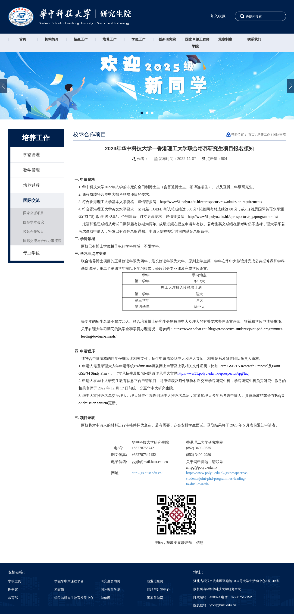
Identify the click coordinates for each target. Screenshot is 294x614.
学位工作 (138, 39)
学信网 (105, 598)
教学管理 (31, 170)
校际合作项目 (33, 231)
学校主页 (14, 581)
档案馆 (59, 589)
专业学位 (31, 253)
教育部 (13, 598)
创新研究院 (167, 39)
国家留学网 (155, 598)
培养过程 (31, 185)
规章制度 (225, 39)
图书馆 (13, 589)
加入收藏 (218, 16)
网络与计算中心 (158, 589)
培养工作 (109, 39)
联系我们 (254, 39)
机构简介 (52, 39)
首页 (22, 39)
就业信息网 (155, 581)
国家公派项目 (33, 213)
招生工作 (81, 39)
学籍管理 (31, 154)
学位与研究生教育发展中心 (73, 598)
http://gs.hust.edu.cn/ (147, 473)
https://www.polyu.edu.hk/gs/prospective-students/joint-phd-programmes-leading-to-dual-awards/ (217, 478)
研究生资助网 (110, 581)
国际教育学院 (110, 589)
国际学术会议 (33, 222)
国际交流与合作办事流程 (42, 241)
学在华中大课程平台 (69, 581)
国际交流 (31, 200)
